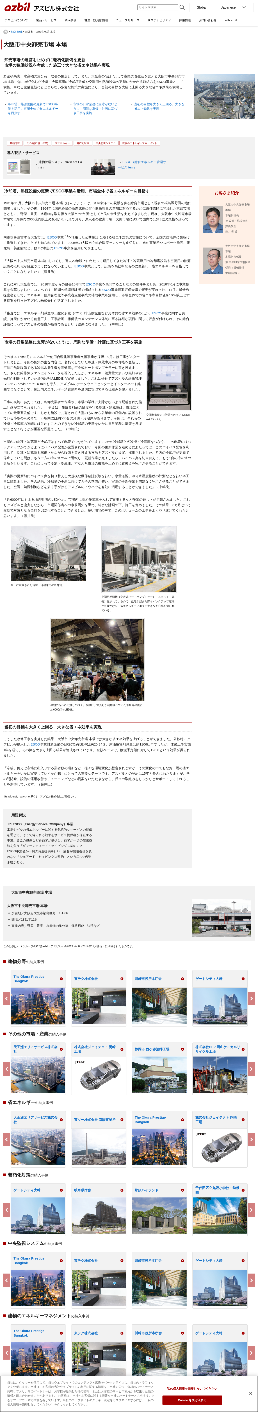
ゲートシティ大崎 (208, 979)
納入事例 (16, 31)
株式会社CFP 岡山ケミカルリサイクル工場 (217, 1049)
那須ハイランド (146, 1190)
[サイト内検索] (157, 7)
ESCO (52, 237)
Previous (6, 998)
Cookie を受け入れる (192, 1400)
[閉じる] (251, 1393)
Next (251, 998)
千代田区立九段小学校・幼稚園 (217, 1190)
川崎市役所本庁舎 (148, 979)
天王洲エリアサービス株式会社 (35, 1049)
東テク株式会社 (86, 979)
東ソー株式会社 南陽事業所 (95, 1120)
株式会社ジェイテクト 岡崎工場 (95, 1049)
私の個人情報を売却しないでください (192, 1388)
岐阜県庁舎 (82, 1190)
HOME (5, 32)
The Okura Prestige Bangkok (29, 979)
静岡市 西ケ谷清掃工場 (152, 1049)
